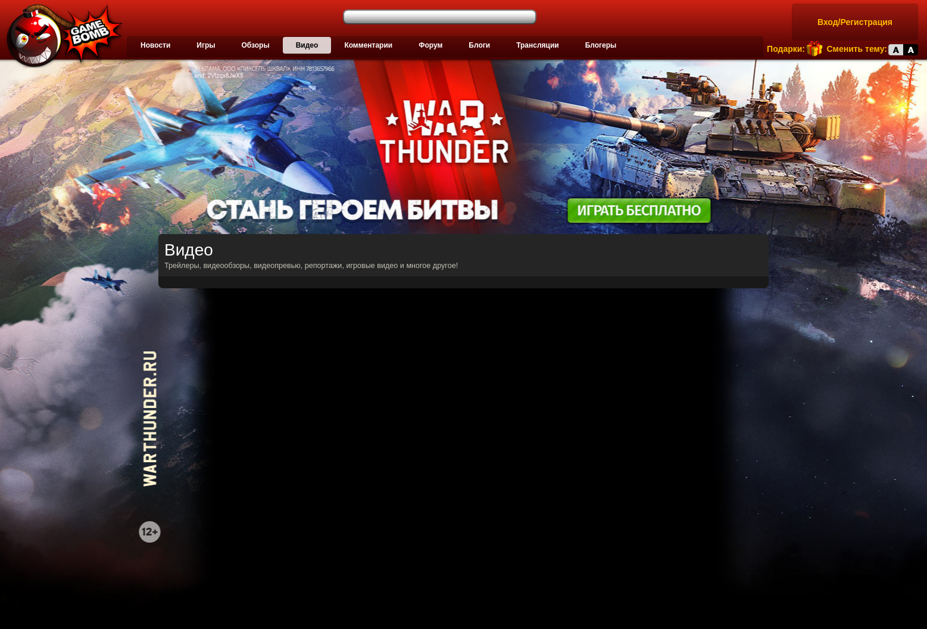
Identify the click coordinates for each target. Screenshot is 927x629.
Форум (430, 45)
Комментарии (368, 45)
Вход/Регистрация (854, 22)
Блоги (479, 45)
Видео (307, 45)
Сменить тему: (856, 49)
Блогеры (601, 45)
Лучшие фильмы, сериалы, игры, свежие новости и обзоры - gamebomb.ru (61, 35)
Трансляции (537, 45)
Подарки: (786, 49)
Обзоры (256, 45)
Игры (205, 45)
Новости (155, 45)
